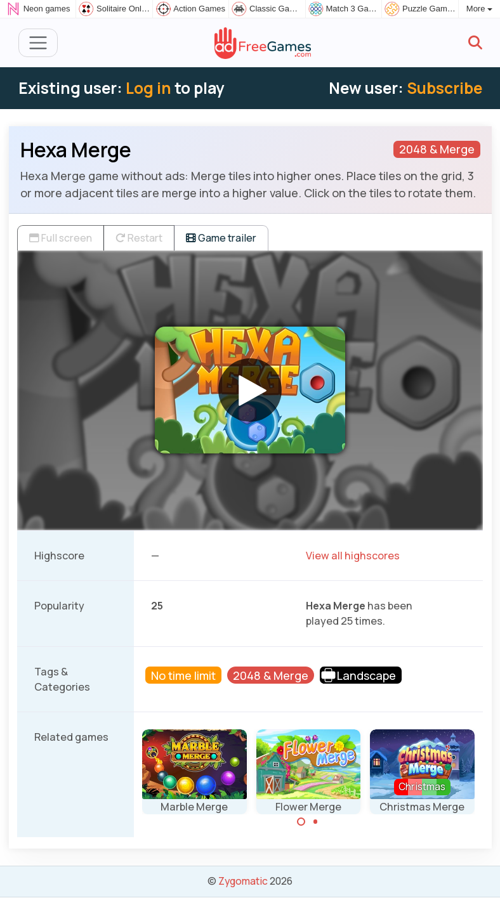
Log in (148, 87)
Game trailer (221, 238)
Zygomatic (243, 881)
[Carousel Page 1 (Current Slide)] (301, 821)
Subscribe (444, 87)
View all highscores (353, 556)
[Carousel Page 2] (315, 821)
